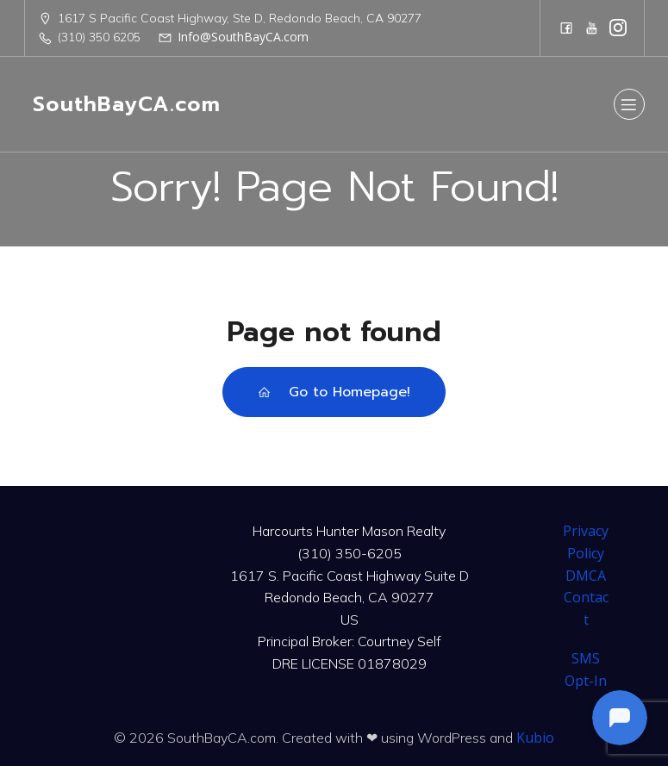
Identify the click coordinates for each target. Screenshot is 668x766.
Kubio (535, 737)
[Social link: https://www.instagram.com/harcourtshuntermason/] (618, 27)
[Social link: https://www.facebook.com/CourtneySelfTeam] (566, 27)
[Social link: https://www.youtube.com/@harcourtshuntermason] (592, 27)
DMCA (585, 575)
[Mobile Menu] (629, 104)
